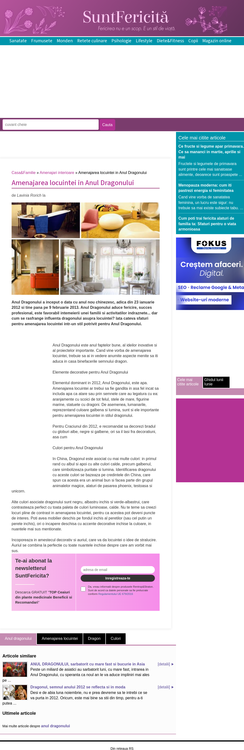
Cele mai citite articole (188, 382)
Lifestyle (144, 41)
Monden (65, 41)
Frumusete (41, 41)
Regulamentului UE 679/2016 (115, 593)
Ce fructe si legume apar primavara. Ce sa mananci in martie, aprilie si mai (211, 151)
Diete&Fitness (170, 41)
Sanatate (18, 41)
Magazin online (216, 41)
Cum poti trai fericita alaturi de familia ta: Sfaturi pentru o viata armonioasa (207, 223)
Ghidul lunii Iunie (213, 382)
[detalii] (164, 664)
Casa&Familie (24, 173)
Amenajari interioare (57, 173)
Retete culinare (92, 41)
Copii (193, 41)
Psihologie (121, 41)
